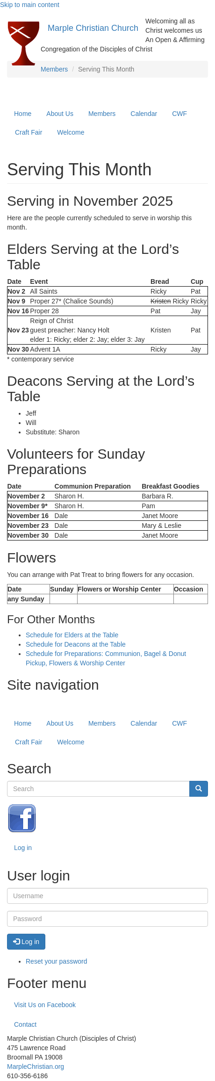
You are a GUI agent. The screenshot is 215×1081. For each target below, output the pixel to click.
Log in (23, 847)
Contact (25, 1024)
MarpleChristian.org (35, 1066)
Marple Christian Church (93, 28)
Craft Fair (28, 132)
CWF (179, 113)
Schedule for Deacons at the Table (76, 644)
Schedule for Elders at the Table (72, 635)
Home (22, 113)
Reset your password (56, 961)
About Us (59, 113)
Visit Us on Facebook (45, 1005)
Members (54, 69)
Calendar (143, 113)
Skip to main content (29, 4)
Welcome (70, 132)
